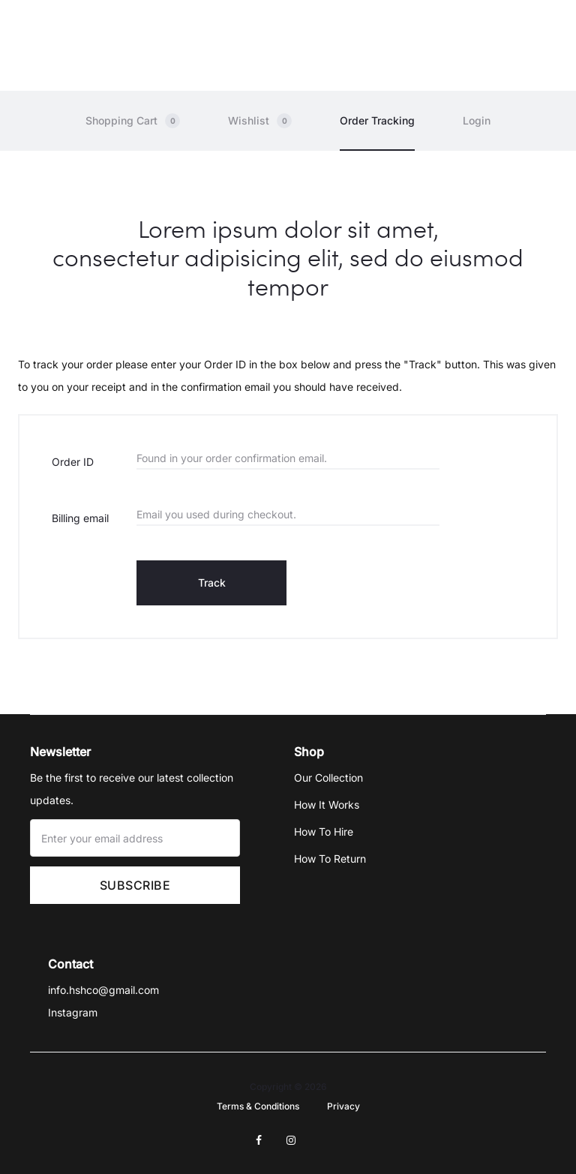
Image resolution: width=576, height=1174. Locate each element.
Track (212, 583)
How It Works (326, 805)
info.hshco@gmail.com (103, 991)
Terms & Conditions (258, 1106)
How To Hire (323, 832)
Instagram (73, 1013)
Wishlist (260, 121)
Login (476, 121)
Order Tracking (377, 121)
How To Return (330, 859)
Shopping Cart (133, 121)
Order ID (73, 462)
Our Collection (328, 778)
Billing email (80, 518)
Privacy (343, 1106)
